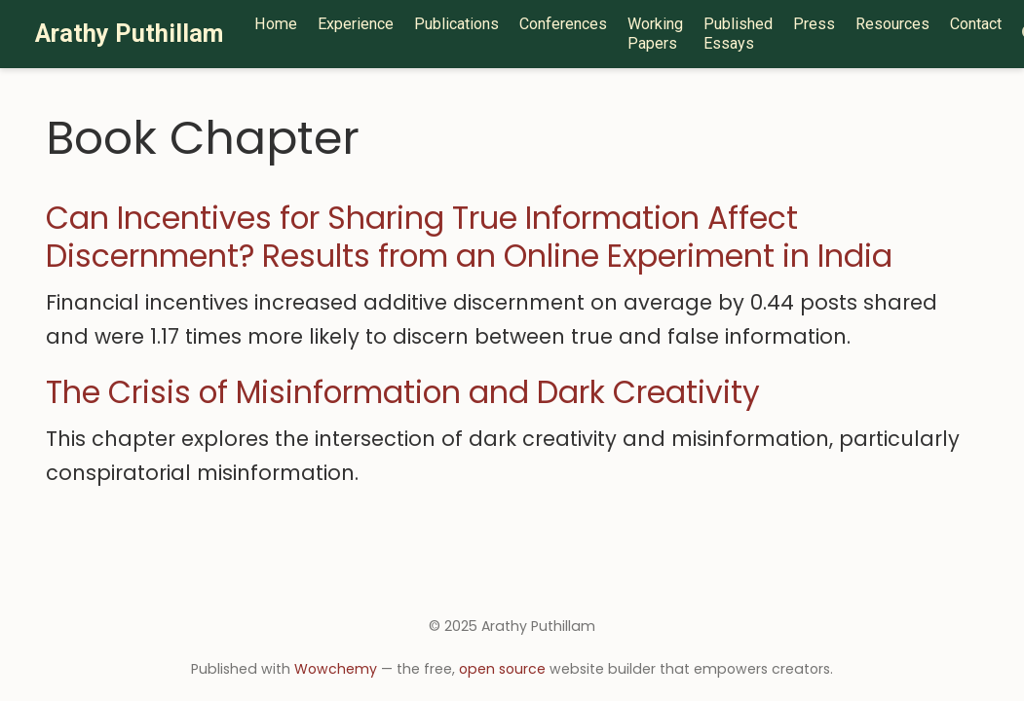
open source (502, 669)
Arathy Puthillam (129, 33)
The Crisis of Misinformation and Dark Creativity (403, 392)
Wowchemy (335, 669)
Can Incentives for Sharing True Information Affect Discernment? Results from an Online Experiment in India (469, 237)
